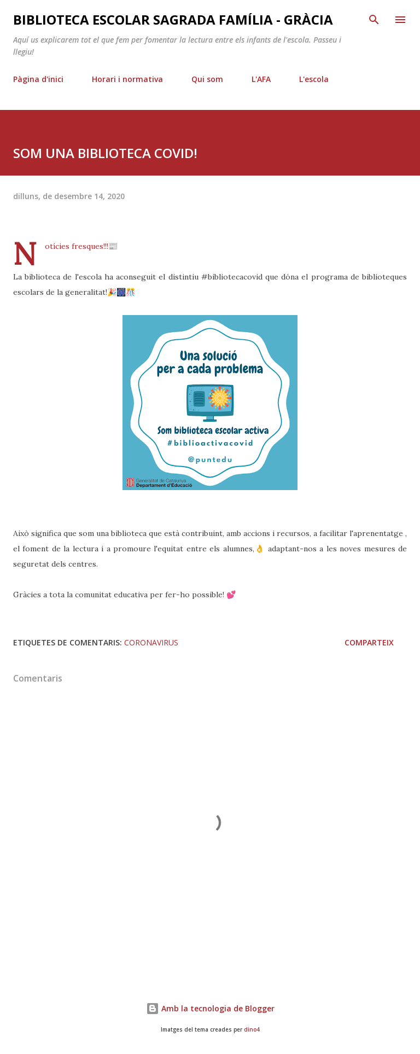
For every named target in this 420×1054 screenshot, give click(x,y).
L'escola (314, 79)
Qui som (207, 79)
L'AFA (261, 79)
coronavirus (151, 642)
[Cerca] (374, 19)
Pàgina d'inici (38, 79)
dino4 (252, 1029)
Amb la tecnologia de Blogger (210, 1008)
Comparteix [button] (369, 642)
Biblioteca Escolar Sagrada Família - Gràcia (173, 19)
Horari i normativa (127, 79)
